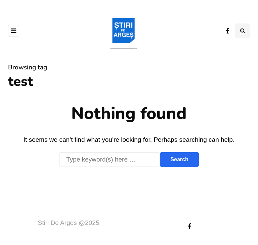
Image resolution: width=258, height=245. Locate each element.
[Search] (109, 159)
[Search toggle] (242, 30)
